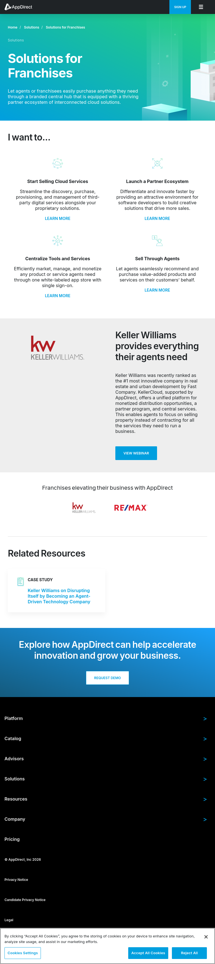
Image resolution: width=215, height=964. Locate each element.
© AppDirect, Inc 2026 (22, 859)
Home (12, 27)
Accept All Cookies (148, 953)
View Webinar (136, 453)
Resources (105, 799)
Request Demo (107, 678)
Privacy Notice (16, 880)
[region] (107, 946)
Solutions (31, 27)
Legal (8, 920)
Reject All (189, 953)
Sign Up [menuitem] (180, 7)
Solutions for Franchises (65, 27)
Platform (105, 718)
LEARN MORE (57, 218)
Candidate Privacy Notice (25, 900)
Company (105, 819)
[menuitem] (21, 7)
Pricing (12, 839)
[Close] (206, 937)
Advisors (105, 758)
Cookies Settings (23, 953)
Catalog (105, 738)
